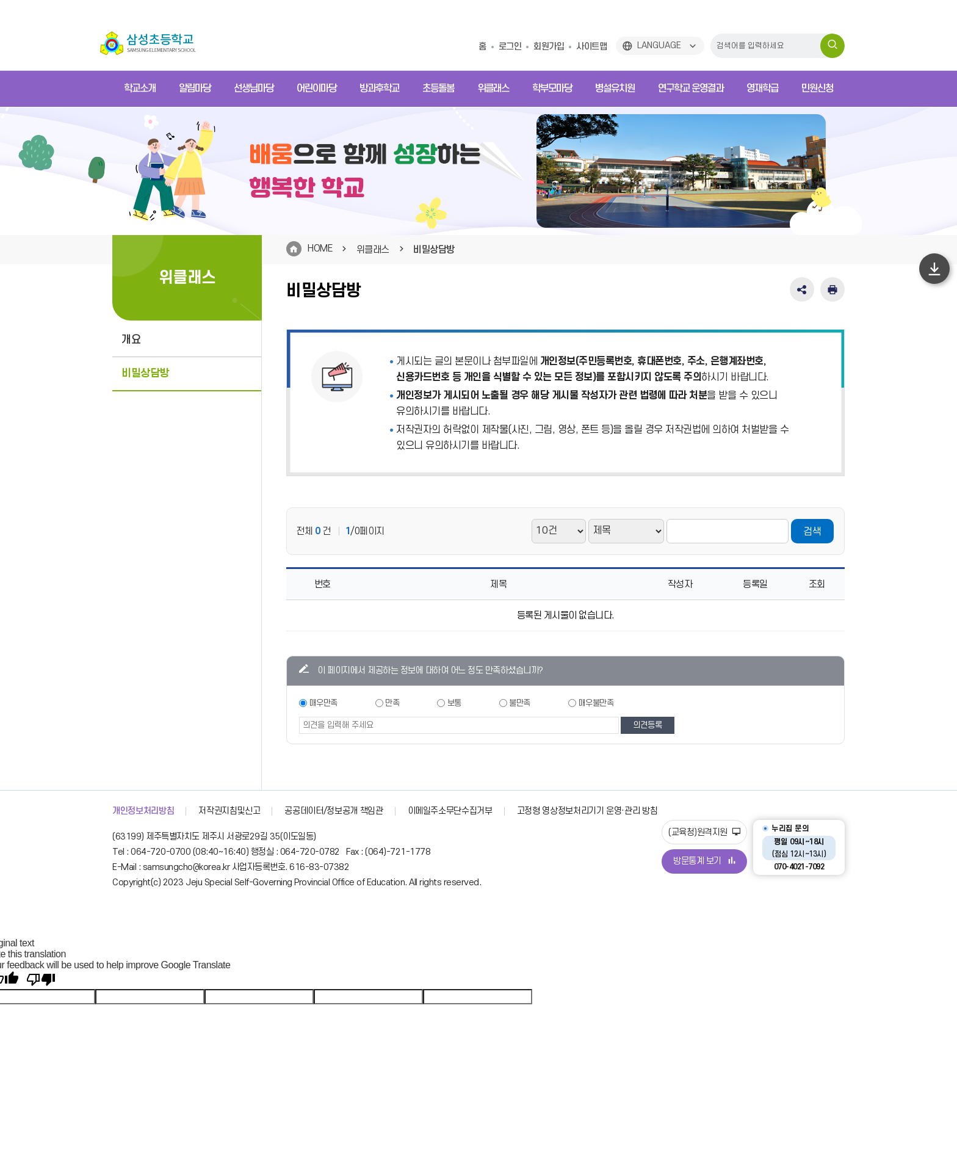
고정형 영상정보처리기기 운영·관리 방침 (587, 811)
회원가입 (548, 47)
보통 (454, 703)
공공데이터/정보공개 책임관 (333, 811)
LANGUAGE (659, 45)
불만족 (519, 703)
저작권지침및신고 (229, 811)
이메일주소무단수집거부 (450, 811)
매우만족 (323, 703)
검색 (812, 531)
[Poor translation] (41, 980)
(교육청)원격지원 (704, 832)
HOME (320, 248)
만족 (392, 703)
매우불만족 (596, 703)
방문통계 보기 (704, 861)
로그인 (510, 47)
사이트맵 (591, 47)
